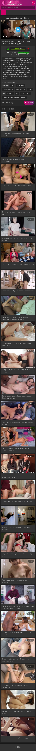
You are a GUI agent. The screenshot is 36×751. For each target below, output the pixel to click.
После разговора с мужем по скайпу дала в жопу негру (16, 344)
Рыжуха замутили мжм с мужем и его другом (17, 501)
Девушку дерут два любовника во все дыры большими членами (17, 397)
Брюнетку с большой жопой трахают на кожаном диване (15, 660)
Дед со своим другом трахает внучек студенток (18, 264)
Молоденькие (20, 89)
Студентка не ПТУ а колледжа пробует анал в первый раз (17, 686)
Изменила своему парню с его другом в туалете (15, 134)
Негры (30, 89)
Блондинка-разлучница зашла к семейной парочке (16, 528)
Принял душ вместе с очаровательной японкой (15, 581)
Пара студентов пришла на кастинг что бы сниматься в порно (16, 476)
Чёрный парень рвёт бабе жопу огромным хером (16, 712)
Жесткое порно (8, 89)
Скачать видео (23, 53)
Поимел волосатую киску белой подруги (15, 738)
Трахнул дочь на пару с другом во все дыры (16, 186)
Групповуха (20, 86)
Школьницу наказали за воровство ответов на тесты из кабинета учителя (18, 607)
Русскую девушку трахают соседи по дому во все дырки (17, 371)
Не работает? (12, 55)
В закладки (11, 53)
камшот (23, 97)
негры (28, 93)
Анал (11, 86)
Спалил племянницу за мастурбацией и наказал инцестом (15, 450)
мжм (17, 93)
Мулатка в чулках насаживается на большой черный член (17, 634)
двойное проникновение (11, 97)
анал (22, 93)
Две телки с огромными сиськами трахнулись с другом (18, 423)
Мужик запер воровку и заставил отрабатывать (13, 160)
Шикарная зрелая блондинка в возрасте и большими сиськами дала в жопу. (16, 318)
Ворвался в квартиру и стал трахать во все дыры (16, 213)
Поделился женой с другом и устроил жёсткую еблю (17, 555)
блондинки (10, 93)
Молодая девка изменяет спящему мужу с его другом (17, 239)
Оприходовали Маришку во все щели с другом (18, 291)
